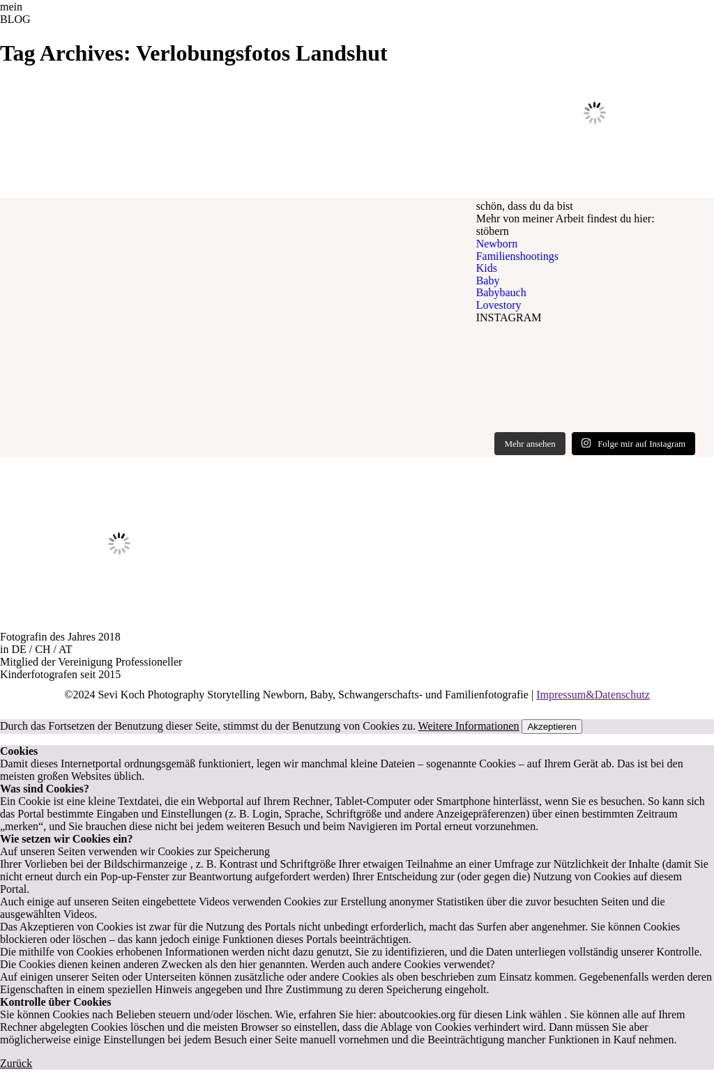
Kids (486, 268)
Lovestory (499, 305)
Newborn (497, 244)
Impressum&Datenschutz (593, 694)
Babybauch (501, 292)
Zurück (16, 1063)
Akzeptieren (551, 726)
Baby (488, 280)
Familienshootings (517, 256)
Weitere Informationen (468, 726)
